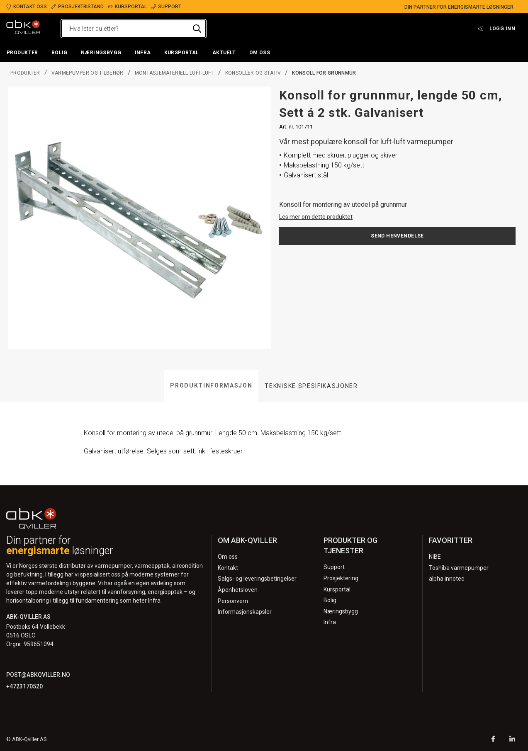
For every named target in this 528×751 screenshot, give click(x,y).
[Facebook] (493, 740)
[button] (22, 53)
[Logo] (23, 28)
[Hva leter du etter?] (133, 28)
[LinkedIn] (512, 740)
